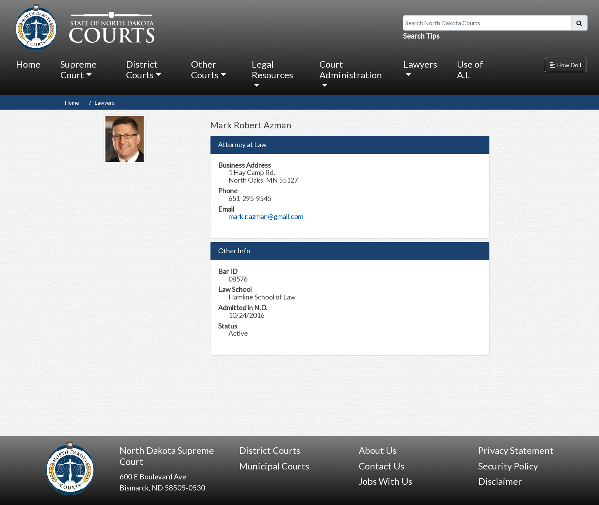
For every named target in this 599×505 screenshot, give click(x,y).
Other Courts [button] (205, 69)
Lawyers (105, 102)
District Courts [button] (142, 69)
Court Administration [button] (350, 69)
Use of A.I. (470, 69)
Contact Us (381, 465)
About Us (378, 450)
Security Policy (508, 465)
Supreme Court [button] (78, 69)
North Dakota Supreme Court (167, 456)
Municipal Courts (274, 465)
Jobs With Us (385, 481)
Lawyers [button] (420, 64)
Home (28, 64)
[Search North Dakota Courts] (487, 23)
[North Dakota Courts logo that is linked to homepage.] (82, 26)
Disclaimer (500, 481)
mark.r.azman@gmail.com (265, 216)
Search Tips (421, 36)
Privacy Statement (516, 450)
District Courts (269, 450)
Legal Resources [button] (272, 69)
